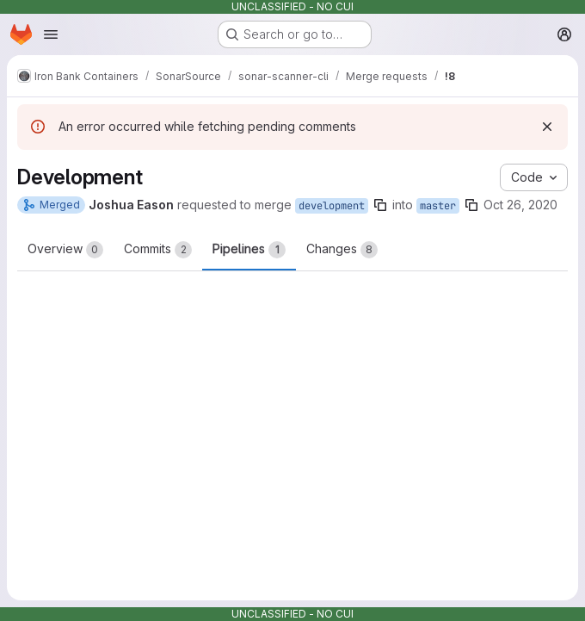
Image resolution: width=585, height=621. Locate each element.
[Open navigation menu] (51, 34)
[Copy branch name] (380, 205)
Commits (158, 249)
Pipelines (249, 249)
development (332, 206)
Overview (65, 249)
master (438, 206)
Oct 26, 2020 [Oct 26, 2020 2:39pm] (520, 204)
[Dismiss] (547, 126)
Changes (342, 249)
